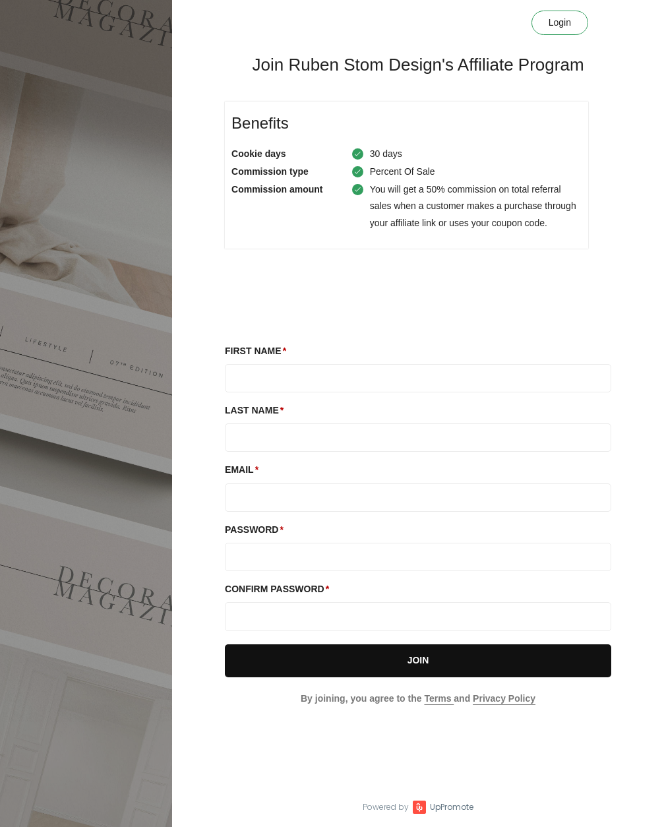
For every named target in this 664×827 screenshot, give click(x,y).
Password (251, 529)
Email (239, 469)
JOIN (418, 660)
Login (560, 22)
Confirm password (274, 589)
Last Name (252, 410)
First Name (253, 351)
